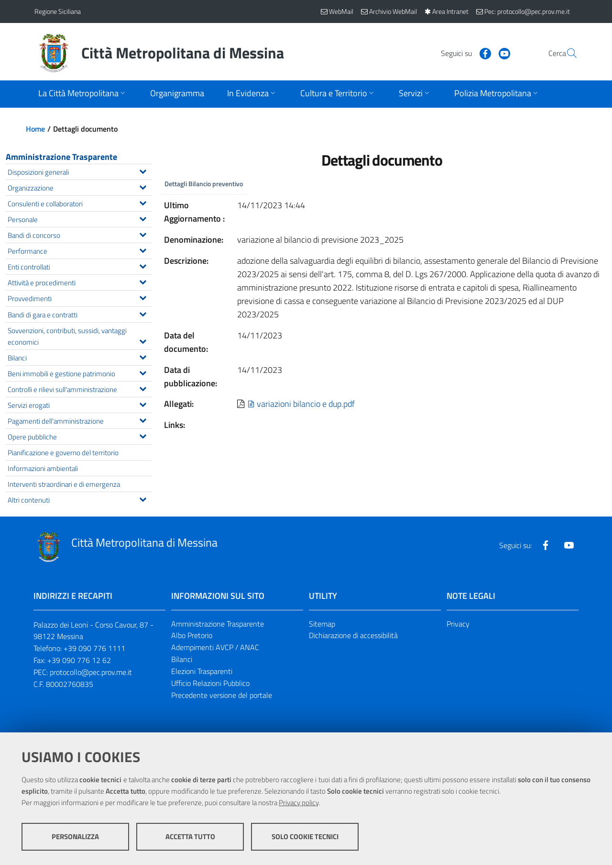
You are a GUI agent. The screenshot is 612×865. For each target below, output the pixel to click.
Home (35, 129)
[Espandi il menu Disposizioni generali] (142, 170)
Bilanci (181, 659)
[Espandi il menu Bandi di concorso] (142, 233)
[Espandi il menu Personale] (142, 218)
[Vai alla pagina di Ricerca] (566, 53)
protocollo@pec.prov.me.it (91, 672)
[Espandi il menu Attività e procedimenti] (142, 281)
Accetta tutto (190, 836)
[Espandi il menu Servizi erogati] (142, 403)
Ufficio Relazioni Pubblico (210, 683)
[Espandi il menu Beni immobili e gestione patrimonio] (142, 372)
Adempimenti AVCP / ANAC (215, 647)
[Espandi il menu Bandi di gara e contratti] (142, 313)
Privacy (458, 623)
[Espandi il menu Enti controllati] (142, 265)
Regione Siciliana (57, 11)
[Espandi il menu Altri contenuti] (142, 498)
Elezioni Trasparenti (201, 671)
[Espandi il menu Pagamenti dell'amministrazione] (142, 419)
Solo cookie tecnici (305, 836)
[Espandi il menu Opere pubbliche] (142, 435)
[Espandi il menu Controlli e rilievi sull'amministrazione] (142, 387)
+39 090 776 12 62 (79, 660)
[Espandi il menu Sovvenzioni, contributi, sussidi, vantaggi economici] (142, 340)
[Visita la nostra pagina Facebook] (462, 52)
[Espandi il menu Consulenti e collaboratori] (142, 202)
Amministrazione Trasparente (61, 156)
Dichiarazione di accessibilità (353, 635)
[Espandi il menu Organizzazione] (142, 186)
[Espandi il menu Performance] (142, 249)
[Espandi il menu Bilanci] (142, 356)
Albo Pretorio (191, 635)
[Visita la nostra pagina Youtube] (481, 52)
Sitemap (322, 623)
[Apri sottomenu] (83, 94)
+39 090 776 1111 (94, 648)
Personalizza (75, 836)
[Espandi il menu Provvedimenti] (142, 297)
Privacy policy (298, 802)
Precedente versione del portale (221, 695)
